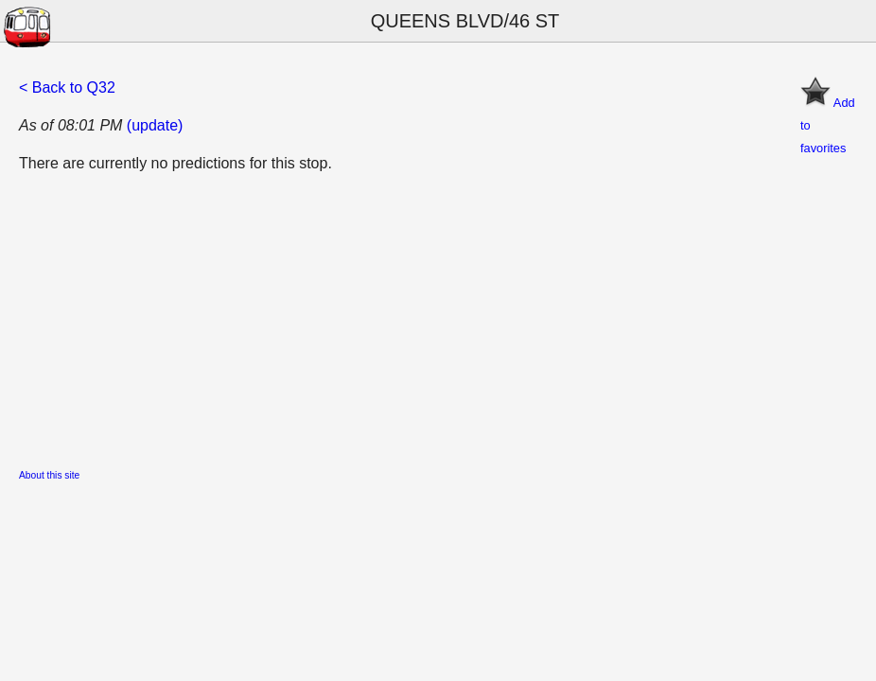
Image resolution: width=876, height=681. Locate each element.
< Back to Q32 (67, 87)
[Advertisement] (438, 322)
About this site (49, 475)
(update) (155, 125)
